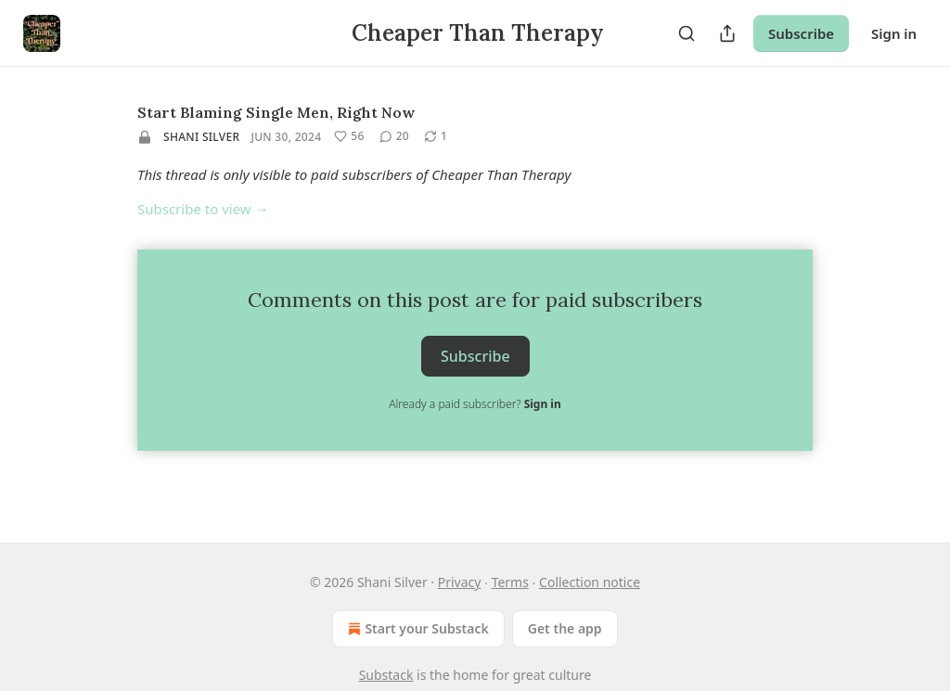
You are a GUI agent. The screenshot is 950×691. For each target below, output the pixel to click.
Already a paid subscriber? (474, 404)
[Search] (686, 33)
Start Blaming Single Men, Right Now (276, 112)
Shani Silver (201, 137)
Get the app (565, 628)
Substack (386, 675)
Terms (510, 582)
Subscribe (801, 33)
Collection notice (589, 582)
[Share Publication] (727, 33)
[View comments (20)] (394, 136)
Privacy (459, 582)
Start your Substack (416, 629)
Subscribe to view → (203, 208)
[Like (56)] (348, 136)
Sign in (894, 33)
